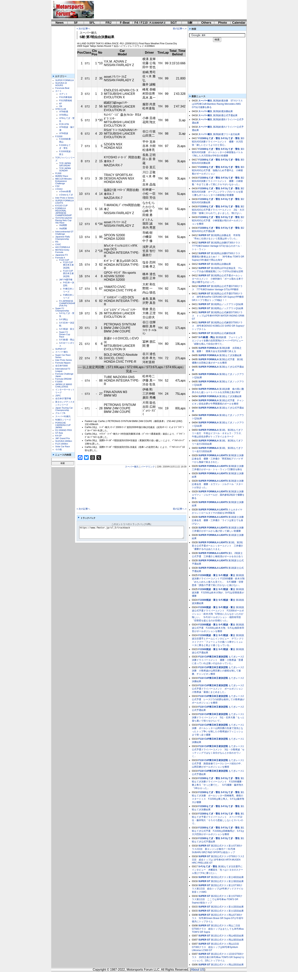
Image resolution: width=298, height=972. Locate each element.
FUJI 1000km (61, 444)
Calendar (238, 22)
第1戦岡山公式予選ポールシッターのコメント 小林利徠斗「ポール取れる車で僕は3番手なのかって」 (217, 278)
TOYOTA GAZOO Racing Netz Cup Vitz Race (63, 220)
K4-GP (58, 435)
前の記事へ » (179, 28)
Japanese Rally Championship (62, 237)
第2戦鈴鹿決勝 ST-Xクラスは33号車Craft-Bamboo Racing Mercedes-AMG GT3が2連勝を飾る (217, 104)
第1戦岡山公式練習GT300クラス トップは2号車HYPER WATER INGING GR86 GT (218, 315)
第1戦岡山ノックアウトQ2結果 (227, 304)
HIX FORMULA (62, 247)
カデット (63, 94)
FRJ (108, 22)
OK (60, 106)
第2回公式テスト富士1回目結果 (227, 910)
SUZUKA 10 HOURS (61, 84)
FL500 (58, 173)
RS (56, 242)
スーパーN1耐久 (63, 416)
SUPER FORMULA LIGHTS (213, 455)
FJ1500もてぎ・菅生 (209, 138)
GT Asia (59, 433)
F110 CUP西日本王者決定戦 (68, 273)
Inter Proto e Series (64, 198)
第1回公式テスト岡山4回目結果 (227, 935)
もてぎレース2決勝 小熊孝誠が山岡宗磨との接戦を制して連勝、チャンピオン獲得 (218, 670)
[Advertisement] (167, 9)
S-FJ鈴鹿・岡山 (66, 339)
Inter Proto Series (63, 360)
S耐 (190, 22)
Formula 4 (60, 257)
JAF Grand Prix (62, 438)
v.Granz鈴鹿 (65, 191)
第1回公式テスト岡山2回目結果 (227, 964)
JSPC (58, 395)
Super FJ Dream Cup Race (64, 334)
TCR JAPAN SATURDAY (65, 164)
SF (76, 22)
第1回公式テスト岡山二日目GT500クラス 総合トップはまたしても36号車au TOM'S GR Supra (218, 928)
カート (58, 91)
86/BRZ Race (61, 176)
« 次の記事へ (83, 28)
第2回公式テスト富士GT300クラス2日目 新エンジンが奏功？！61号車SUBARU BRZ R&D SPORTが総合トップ (217, 849)
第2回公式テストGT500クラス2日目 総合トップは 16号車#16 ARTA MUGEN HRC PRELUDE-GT (218, 859)
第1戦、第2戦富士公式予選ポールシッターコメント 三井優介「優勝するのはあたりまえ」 (217, 545)
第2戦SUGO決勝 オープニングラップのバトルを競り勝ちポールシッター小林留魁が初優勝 (218, 191)
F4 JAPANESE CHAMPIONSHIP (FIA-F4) (67, 303)
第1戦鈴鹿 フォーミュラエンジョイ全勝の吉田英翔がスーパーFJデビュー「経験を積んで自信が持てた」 (217, 340)
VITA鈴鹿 (63, 111)
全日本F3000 (61, 365)
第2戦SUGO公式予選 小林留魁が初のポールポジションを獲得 (218, 220)
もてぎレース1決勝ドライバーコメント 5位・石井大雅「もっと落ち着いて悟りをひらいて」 (218, 717)
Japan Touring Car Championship (64, 409)
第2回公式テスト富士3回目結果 (227, 881)
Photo (222, 22)
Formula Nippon (62, 363)
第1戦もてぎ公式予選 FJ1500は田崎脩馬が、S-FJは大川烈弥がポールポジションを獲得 (218, 831)
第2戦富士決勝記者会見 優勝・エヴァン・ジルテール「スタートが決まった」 (218, 484)
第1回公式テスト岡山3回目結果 (227, 939)
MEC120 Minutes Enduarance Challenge (63, 181)
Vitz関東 (63, 228)
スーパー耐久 (61, 352)
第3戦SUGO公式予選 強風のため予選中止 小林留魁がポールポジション (218, 170)
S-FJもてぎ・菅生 (230, 138)
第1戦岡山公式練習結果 (223, 333)
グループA (60, 413)
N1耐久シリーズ (63, 419)
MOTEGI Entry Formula (62, 251)
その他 (58, 449)
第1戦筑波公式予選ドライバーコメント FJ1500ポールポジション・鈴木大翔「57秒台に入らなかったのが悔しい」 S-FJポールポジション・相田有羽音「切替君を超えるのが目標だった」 (218, 614)
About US (197, 969)
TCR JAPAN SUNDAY (65, 169)
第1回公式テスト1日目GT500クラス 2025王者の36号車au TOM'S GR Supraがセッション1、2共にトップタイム (218, 957)
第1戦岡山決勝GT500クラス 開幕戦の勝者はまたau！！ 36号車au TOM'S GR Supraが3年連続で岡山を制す (218, 256)
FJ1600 (58, 381)
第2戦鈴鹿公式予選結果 (225, 115)
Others (206, 22)
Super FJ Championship (62, 309)
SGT (174, 22)
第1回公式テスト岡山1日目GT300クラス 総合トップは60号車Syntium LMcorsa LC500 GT (215, 947)
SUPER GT (60, 349)
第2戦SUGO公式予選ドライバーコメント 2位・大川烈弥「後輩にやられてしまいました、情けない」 (218, 209)
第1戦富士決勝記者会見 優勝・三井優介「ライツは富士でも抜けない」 (218, 520)
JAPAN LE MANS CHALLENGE (63, 385)
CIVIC (58, 244)
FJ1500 (58, 136)
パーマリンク (148, 466)
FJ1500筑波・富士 (208, 575)
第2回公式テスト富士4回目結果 (227, 877)
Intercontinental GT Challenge (64, 232)
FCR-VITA (64, 124)
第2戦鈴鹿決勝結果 (223, 111)
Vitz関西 (63, 225)
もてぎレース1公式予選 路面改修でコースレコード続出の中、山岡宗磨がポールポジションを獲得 (218, 763)
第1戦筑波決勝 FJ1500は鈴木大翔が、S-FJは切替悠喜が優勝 (218, 592)
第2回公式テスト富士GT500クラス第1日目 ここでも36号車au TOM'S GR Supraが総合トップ (217, 899)
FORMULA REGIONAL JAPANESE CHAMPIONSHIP (63, 211)
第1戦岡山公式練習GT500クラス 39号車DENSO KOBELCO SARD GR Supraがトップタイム (218, 325)
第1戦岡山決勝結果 (221, 264)
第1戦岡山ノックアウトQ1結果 (227, 308)
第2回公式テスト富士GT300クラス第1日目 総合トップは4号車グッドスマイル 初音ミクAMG (217, 888)
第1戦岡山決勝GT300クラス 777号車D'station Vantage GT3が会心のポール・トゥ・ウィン (217, 246)
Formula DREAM (63, 379)
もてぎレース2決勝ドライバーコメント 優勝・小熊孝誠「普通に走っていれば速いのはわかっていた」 (218, 660)
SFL (92, 22)
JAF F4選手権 (65, 279)
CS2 (57, 186)
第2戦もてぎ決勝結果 (230, 355)
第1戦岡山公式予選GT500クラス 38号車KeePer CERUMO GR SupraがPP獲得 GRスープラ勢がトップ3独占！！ (219, 297)
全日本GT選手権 (63, 398)
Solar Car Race (62, 446)
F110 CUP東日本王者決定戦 (68, 265)
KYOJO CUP (61, 205)
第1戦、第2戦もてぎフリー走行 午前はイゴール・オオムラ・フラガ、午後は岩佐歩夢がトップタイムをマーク (217, 433)
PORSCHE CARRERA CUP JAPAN (63, 425)
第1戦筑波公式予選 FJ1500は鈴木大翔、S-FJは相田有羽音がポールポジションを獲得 (218, 628)
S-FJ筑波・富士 (66, 329)
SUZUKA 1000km (63, 441)
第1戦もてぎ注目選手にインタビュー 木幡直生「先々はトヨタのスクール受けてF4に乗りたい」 (217, 869)
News (59, 22)
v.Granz (59, 189)
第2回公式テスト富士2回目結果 (227, 906)
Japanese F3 (61, 255)
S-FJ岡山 (63, 319)
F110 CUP (64, 260)
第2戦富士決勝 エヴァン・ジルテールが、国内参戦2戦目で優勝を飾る (219, 495)
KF (60, 103)
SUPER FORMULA (64, 80)
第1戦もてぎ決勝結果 (230, 396)
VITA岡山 (63, 115)
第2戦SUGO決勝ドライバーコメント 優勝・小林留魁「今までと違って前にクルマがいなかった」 (218, 181)
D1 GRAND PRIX (63, 430)
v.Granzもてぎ (66, 195)
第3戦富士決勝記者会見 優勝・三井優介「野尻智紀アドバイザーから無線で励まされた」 (218, 458)
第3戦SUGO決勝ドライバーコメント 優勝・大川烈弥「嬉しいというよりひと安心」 (218, 141)
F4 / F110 (141, 22)
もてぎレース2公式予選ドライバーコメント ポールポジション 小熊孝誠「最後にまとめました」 (218, 688)
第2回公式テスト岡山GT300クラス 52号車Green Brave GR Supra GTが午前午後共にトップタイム (217, 918)
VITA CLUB (60, 109)
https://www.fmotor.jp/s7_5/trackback (135, 532)
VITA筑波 (63, 133)
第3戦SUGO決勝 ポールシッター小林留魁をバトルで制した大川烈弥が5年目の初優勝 (218, 152)
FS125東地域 (65, 97)
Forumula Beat (62, 88)
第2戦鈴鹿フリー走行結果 (226, 134)
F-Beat (125, 22)
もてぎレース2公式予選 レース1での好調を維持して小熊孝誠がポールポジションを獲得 (218, 699)
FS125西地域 (65, 100)
